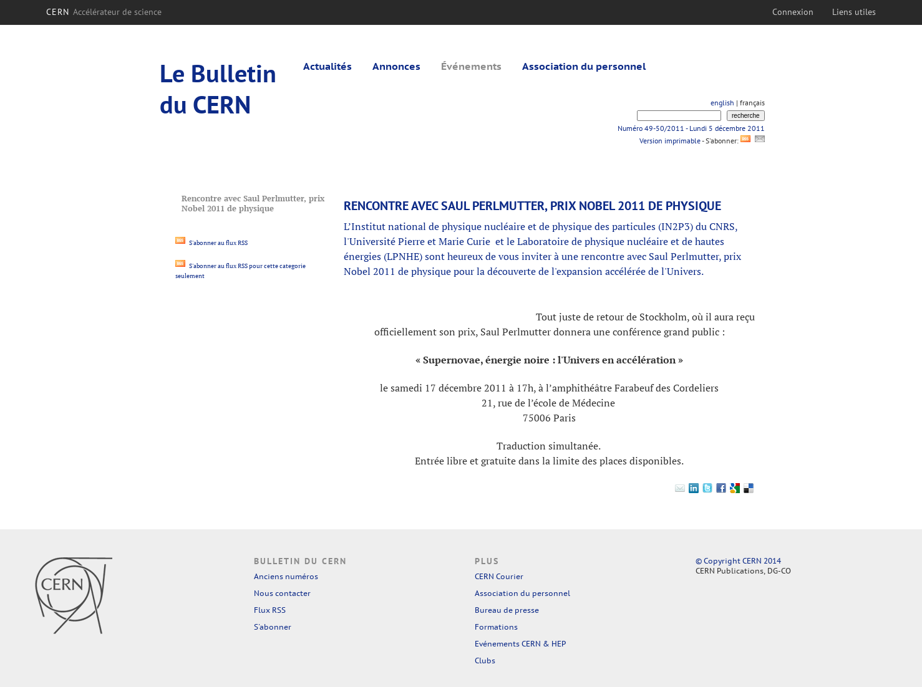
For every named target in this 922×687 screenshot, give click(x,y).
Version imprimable (670, 140)
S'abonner (272, 627)
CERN (104, 11)
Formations (496, 627)
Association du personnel (584, 66)
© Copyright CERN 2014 (738, 560)
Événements (471, 66)
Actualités (327, 66)
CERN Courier (499, 576)
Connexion (792, 11)
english (722, 102)
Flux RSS (270, 610)
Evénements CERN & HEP (520, 643)
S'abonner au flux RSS (211, 243)
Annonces (396, 66)
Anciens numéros (286, 576)
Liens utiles (854, 11)
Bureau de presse (507, 610)
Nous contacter (282, 593)
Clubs (485, 660)
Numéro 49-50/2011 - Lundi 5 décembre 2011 (691, 128)
